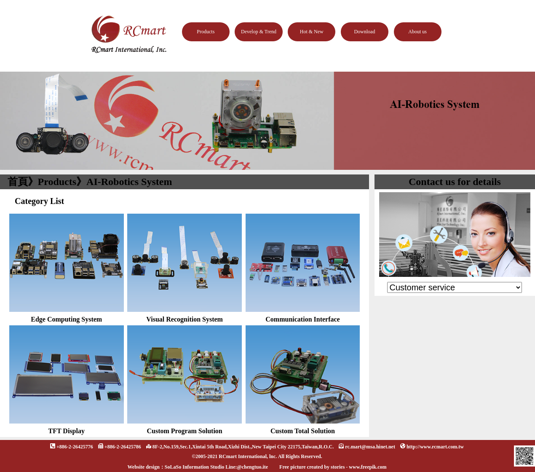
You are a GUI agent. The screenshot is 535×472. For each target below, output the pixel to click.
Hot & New (312, 32)
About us (417, 32)
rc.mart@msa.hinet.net (370, 447)
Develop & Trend (258, 32)
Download (364, 32)
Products (205, 32)
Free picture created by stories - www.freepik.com (332, 467)
